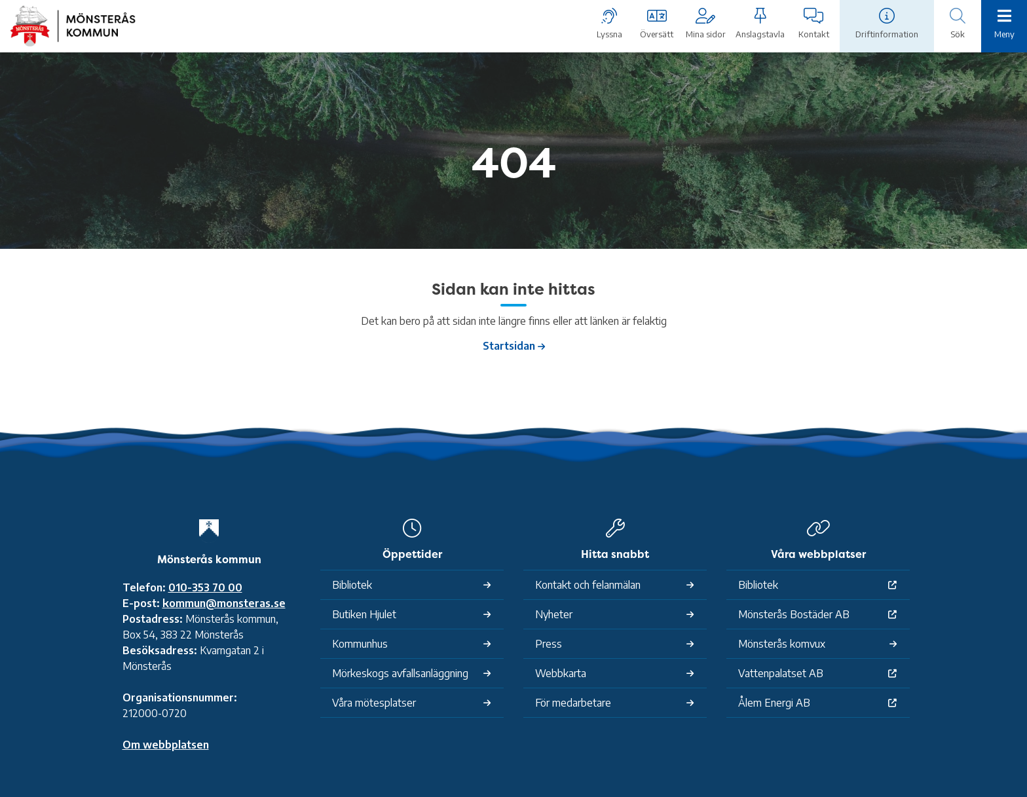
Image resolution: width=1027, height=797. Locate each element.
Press (548, 643)
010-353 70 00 (205, 587)
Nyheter (553, 614)
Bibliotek (352, 584)
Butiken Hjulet (364, 614)
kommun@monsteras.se (224, 603)
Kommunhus (360, 643)
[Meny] (1004, 25)
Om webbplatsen (165, 744)
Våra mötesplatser (374, 702)
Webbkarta (560, 673)
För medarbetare (573, 702)
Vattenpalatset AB (780, 673)
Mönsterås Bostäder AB (794, 614)
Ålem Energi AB (774, 702)
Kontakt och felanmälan (588, 584)
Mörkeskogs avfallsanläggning (400, 673)
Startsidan (509, 345)
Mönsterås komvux (781, 643)
